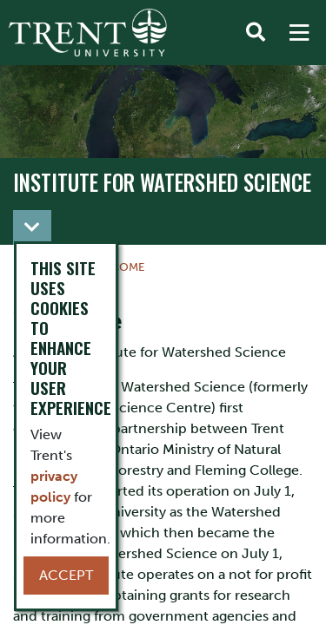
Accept (66, 575)
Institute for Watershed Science (162, 182)
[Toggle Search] (255, 33)
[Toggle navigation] (32, 227)
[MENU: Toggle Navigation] (299, 33)
